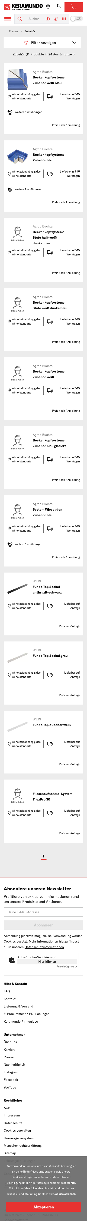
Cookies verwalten (17, 1130)
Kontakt (10, 999)
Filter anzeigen (50, 42)
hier (73, 1182)
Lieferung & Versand (18, 1006)
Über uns (10, 1042)
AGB (7, 1108)
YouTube (10, 1087)
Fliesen (13, 31)
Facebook (11, 1080)
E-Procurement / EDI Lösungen (26, 1014)
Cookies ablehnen (64, 1194)
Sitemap (10, 1153)
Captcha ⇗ (67, 966)
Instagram (11, 1072)
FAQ (7, 991)
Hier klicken (47, 962)
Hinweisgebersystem (19, 1138)
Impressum (12, 1115)
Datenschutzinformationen (44, 947)
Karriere (9, 1050)
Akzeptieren (43, 1207)
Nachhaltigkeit (14, 1064)
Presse (8, 1057)
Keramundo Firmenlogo (21, 1021)
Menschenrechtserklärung (23, 1145)
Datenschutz (13, 1123)
